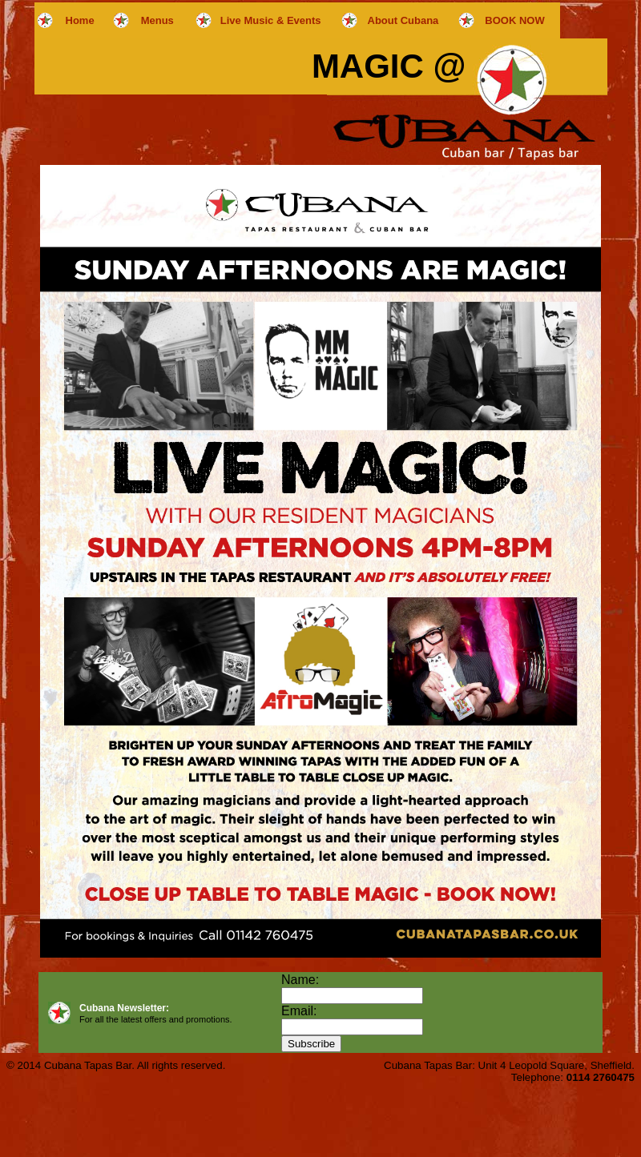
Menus (157, 20)
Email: (298, 1011)
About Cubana (403, 20)
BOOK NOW (514, 20)
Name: (300, 979)
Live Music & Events (270, 20)
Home (80, 20)
